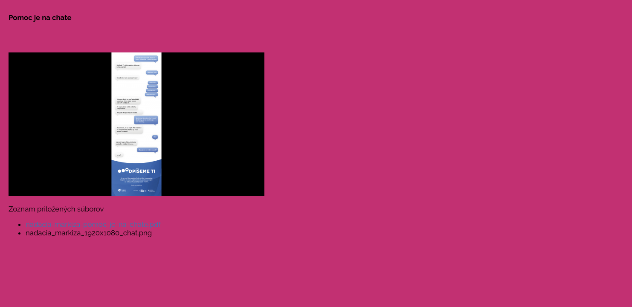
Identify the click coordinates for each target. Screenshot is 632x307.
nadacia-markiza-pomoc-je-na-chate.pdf (93, 224)
